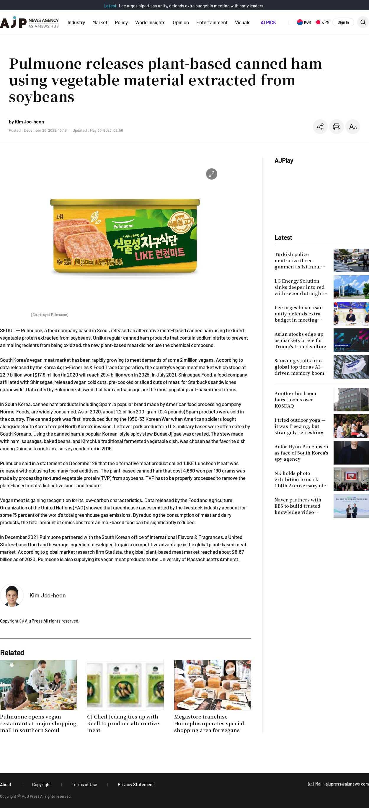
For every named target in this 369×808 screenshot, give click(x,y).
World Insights (150, 22)
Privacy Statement (136, 784)
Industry (76, 22)
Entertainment (212, 22)
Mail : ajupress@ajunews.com (342, 783)
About (6, 784)
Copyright (41, 784)
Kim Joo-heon (48, 595)
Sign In (343, 22)
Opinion (181, 22)
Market (99, 22)
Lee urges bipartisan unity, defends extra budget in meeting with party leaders (191, 5)
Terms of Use (84, 784)
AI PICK (268, 22)
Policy (121, 22)
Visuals (242, 22)
